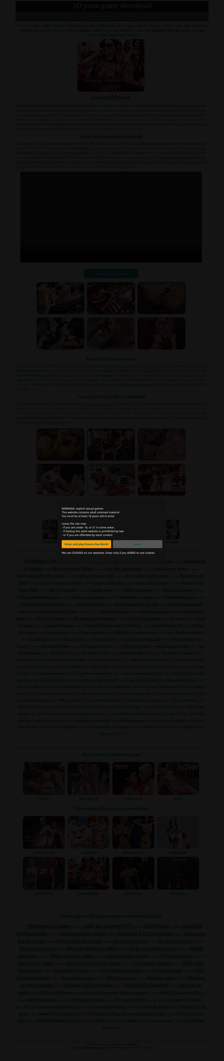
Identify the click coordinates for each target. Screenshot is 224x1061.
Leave (138, 544)
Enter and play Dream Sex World (86, 544)
